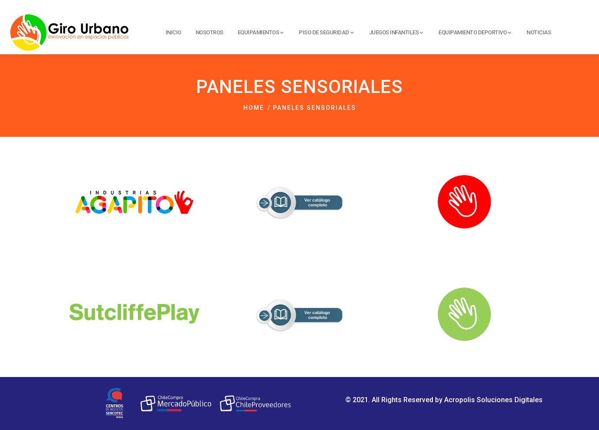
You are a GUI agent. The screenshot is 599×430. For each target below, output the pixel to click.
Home (253, 107)
